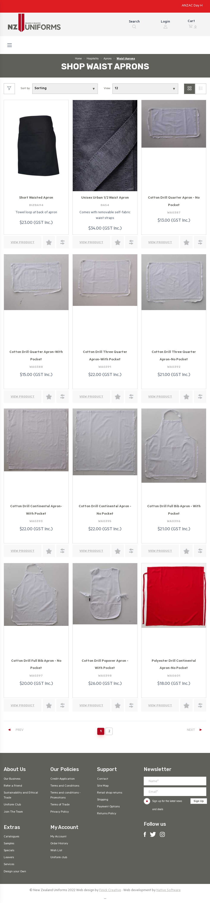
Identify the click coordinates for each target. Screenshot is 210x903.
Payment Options (108, 807)
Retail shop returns (109, 793)
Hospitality (93, 58)
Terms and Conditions (64, 786)
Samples (9, 844)
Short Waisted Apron (36, 198)
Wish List (56, 850)
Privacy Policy (59, 812)
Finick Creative (110, 890)
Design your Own (15, 872)
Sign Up (199, 801)
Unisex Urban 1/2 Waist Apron (105, 198)
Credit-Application (62, 779)
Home (78, 58)
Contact (102, 779)
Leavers (9, 857)
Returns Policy (106, 814)
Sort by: (25, 88)
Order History (59, 844)
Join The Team (13, 812)
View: (107, 88)
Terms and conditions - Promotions (65, 795)
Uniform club (58, 857)
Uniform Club (12, 805)
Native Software (168, 890)
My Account (58, 837)
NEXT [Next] (195, 730)
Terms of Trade (60, 805)
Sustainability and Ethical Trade (21, 795)
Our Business (12, 779)
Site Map (102, 786)
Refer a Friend (13, 786)
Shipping (102, 800)
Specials (9, 850)
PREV (15, 730)
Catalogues (11, 837)
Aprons (107, 58)
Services (9, 864)
